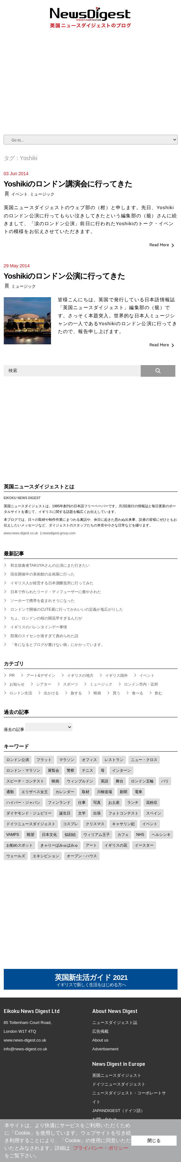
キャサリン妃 (123, 824)
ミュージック (42, 194)
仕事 (82, 802)
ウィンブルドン (80, 781)
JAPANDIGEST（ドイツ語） (118, 1110)
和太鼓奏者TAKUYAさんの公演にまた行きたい (50, 565)
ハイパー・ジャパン (23, 802)
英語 (104, 781)
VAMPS (12, 834)
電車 (138, 792)
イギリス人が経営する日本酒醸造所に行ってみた (51, 583)
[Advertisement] (92, 87)
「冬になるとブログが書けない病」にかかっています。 (57, 644)
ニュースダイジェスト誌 (114, 1022)
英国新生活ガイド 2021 (91, 980)
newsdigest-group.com (58, 533)
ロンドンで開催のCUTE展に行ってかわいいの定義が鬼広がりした (66, 609)
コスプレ (70, 824)
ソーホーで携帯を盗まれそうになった (42, 600)
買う (116, 693)
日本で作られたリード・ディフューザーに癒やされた (55, 592)
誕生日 (65, 813)
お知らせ (17, 684)
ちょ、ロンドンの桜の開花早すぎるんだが (46, 618)
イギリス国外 (116, 675)
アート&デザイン (40, 675)
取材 (85, 792)
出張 (97, 813)
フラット (44, 760)
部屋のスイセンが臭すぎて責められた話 (44, 636)
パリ (165, 781)
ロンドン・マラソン (23, 770)
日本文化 (49, 834)
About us (100, 1040)
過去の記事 (14, 729)
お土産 (114, 802)
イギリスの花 (116, 845)
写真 (97, 802)
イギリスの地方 (80, 675)
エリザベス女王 (34, 792)
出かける (51, 693)
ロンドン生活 (20, 693)
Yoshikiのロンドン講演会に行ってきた (68, 184)
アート (91, 845)
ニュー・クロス (144, 760)
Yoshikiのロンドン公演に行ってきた (64, 276)
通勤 (10, 792)
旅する (76, 693)
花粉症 (151, 802)
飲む (158, 693)
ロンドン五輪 (142, 781)
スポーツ (70, 684)
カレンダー (64, 792)
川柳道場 (104, 792)
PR (12, 675)
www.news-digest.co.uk (21, 533)
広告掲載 (100, 1031)
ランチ (133, 802)
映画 (97, 693)
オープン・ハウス (82, 856)
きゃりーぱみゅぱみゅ (59, 845)
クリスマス (95, 824)
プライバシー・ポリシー (100, 1148)
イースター (144, 845)
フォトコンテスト (123, 813)
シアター (43, 684)
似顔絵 (70, 834)
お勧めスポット (19, 845)
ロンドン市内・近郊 (141, 684)
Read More (159, 244)
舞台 (119, 781)
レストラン (114, 760)
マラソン (66, 760)
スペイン (153, 813)
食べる (137, 693)
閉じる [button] (154, 1140)
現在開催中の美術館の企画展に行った (42, 574)
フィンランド (59, 802)
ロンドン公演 (17, 760)
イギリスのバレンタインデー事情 (38, 627)
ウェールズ (15, 856)
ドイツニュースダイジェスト (30, 824)
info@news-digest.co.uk (25, 1049)
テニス (87, 770)
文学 (82, 813)
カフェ (123, 834)
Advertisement (105, 1049)
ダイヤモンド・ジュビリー (29, 813)
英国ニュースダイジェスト (116, 1075)
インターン (121, 770)
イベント (19, 194)
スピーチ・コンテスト (25, 781)
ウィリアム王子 (96, 834)
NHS (140, 834)
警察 (70, 770)
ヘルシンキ (161, 834)
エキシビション (46, 856)
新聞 (123, 792)
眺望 (30, 834)
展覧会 (53, 770)
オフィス (89, 760)
